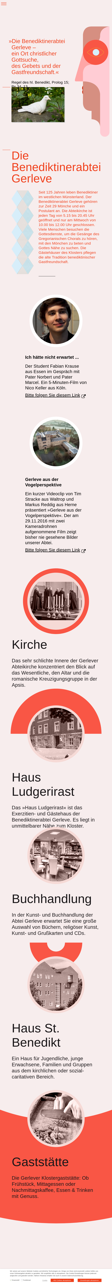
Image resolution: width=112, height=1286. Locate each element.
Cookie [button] (44, 1280)
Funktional (27, 1280)
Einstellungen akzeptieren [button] (89, 1280)
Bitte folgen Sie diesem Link (52, 396)
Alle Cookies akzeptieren (62, 1280)
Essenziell (15, 1280)
